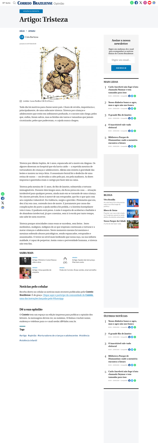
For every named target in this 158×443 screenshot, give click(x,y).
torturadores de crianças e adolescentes (58, 335)
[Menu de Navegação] (6, 3)
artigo (24, 335)
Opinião (59, 3)
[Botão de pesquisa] (14, 3)
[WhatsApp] (132, 4)
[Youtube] (149, 4)
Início (22, 31)
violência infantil (29, 340)
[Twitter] (140, 4)
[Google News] (154, 4)
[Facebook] (136, 4)
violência (85, 335)
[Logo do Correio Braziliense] (35, 3)
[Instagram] (145, 4)
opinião (33, 335)
